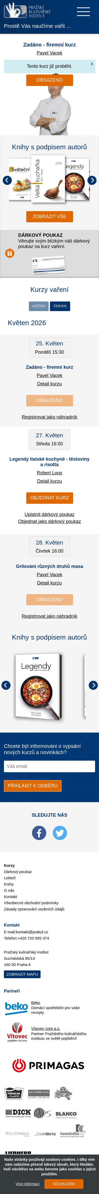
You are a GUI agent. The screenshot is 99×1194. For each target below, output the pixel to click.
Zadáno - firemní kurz (49, 45)
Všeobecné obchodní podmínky (31, 903)
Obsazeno (49, 80)
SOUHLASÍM (64, 1184)
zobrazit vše (50, 216)
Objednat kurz (49, 497)
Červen (60, 306)
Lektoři (10, 878)
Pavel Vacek (49, 53)
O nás (9, 890)
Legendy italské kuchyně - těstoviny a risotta (49, 462)
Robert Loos (49, 472)
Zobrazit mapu (22, 974)
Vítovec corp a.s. (45, 1028)
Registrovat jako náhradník (49, 417)
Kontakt (10, 896)
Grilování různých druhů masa (49, 566)
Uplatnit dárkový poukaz (49, 514)
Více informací (27, 1184)
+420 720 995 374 (33, 938)
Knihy (9, 884)
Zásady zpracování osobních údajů (34, 909)
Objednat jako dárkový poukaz (49, 521)
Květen (38, 306)
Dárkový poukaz (18, 871)
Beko (35, 1002)
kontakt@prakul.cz (32, 932)
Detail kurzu (49, 383)
